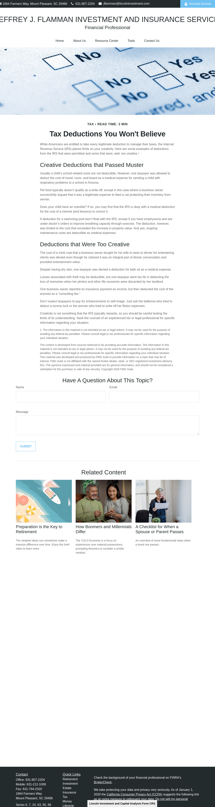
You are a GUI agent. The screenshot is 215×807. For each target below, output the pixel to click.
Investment (70, 783)
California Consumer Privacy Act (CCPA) (134, 794)
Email (113, 387)
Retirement (70, 779)
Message (22, 412)
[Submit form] (26, 446)
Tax (65, 797)
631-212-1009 (36, 784)
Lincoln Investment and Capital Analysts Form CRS (122, 803)
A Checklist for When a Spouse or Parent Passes (159, 529)
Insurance (69, 792)
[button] (60, 40)
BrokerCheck (103, 782)
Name (20, 387)
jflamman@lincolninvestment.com (124, 3)
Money (67, 801)
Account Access (197, 4)
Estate (67, 788)
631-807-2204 (83, 3)
